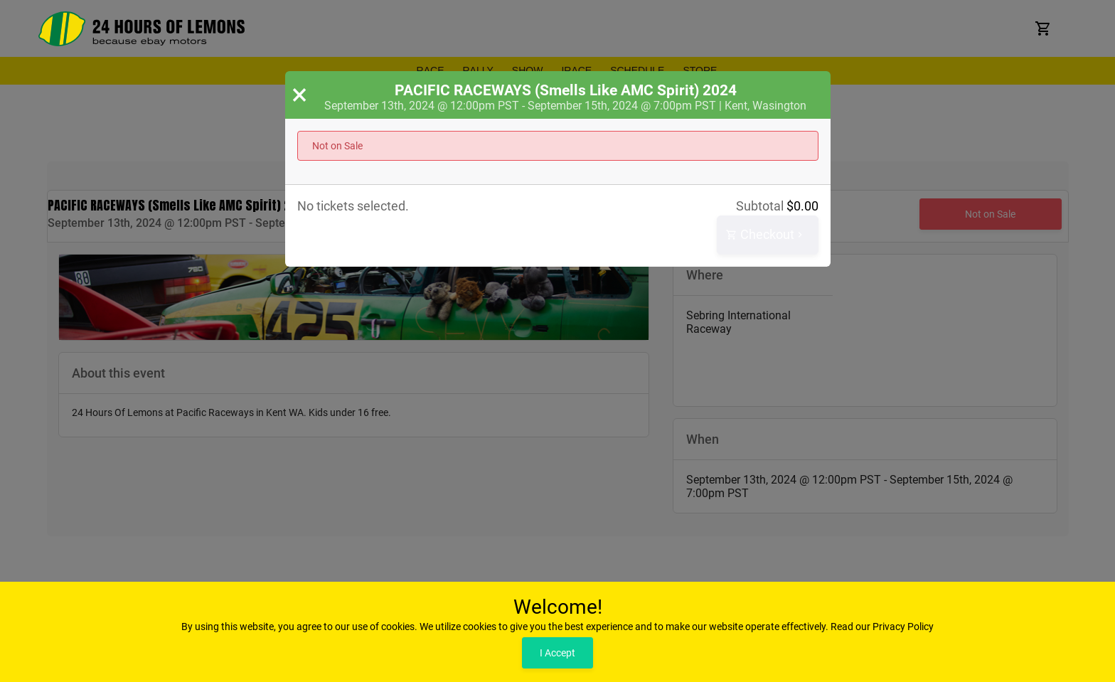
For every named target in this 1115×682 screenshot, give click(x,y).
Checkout (766, 235)
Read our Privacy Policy (882, 626)
